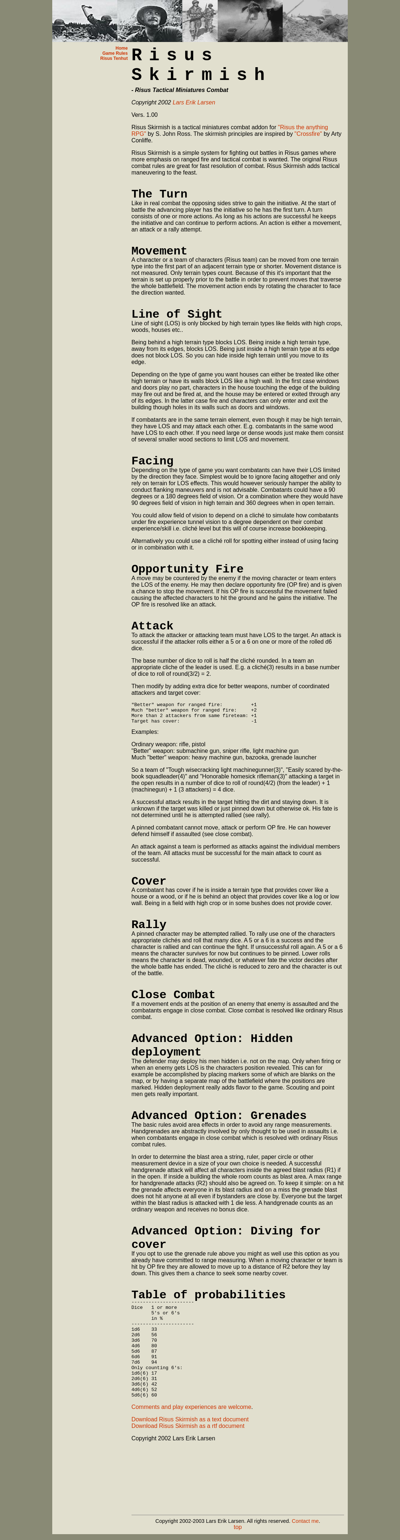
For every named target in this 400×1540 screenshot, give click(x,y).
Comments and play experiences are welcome (191, 1431)
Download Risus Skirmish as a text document (190, 1443)
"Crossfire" (308, 134)
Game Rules (114, 53)
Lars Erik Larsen (194, 102)
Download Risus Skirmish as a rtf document (188, 1450)
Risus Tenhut (114, 58)
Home (121, 48)
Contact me (305, 1521)
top (238, 1527)
